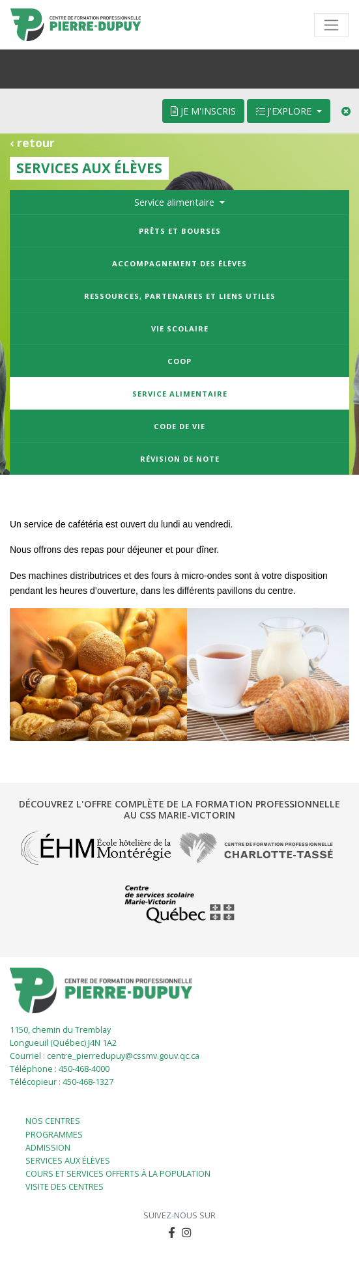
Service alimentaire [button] (175, 202)
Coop (179, 361)
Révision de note (180, 459)
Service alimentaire (179, 394)
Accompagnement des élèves (179, 263)
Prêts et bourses (180, 231)
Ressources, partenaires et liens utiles (180, 296)
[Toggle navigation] (331, 25)
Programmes (54, 1134)
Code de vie (179, 426)
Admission (47, 1147)
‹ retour (32, 142)
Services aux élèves (67, 1160)
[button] (186, 1233)
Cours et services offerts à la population (117, 1173)
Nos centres (52, 1121)
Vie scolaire (179, 328)
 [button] (171, 1232)
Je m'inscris (203, 111)
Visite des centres (64, 1186)
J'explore (284, 111)
